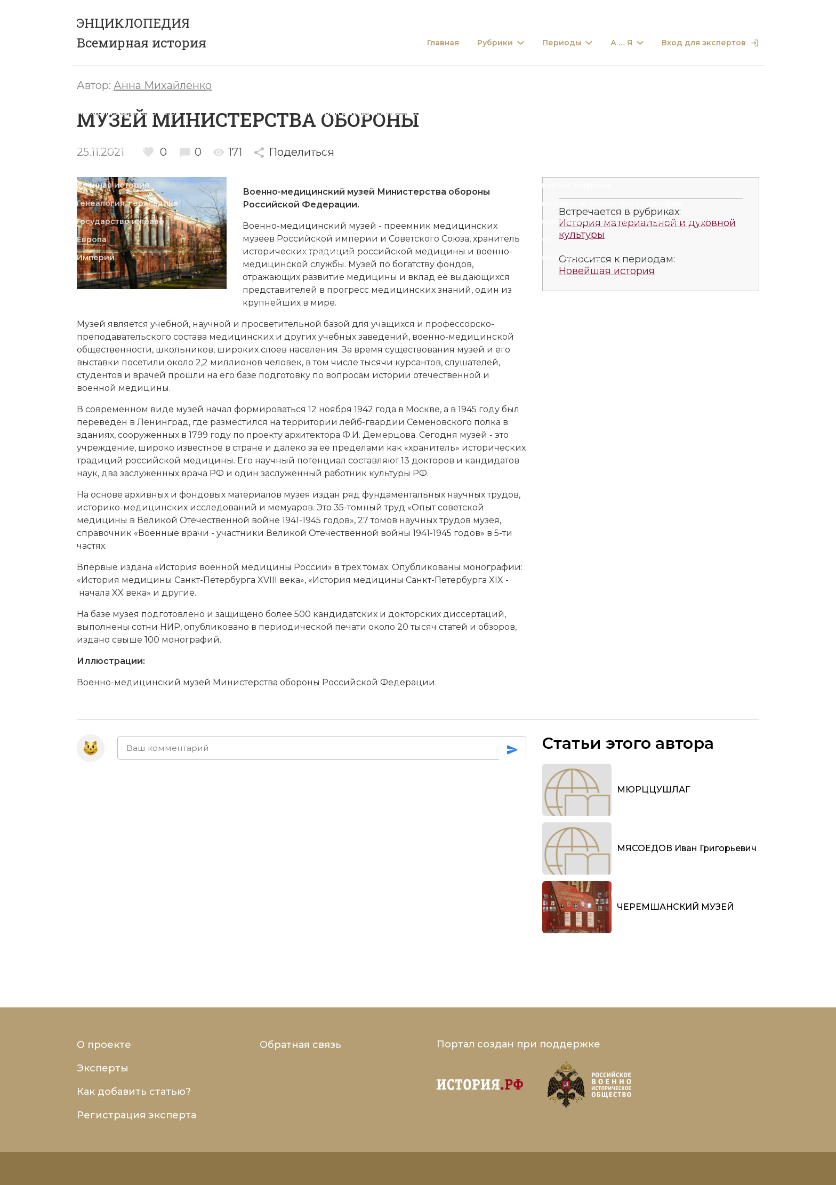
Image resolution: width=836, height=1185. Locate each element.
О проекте (104, 1045)
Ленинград (163, 422)
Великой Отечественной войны (338, 533)
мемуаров (290, 507)
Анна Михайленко (163, 85)
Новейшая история (607, 271)
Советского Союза (428, 239)
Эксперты (102, 1068)
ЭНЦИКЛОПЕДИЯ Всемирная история (141, 32)
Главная (443, 42)
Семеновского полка (454, 422)
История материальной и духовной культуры (647, 229)
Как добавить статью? (134, 1092)
